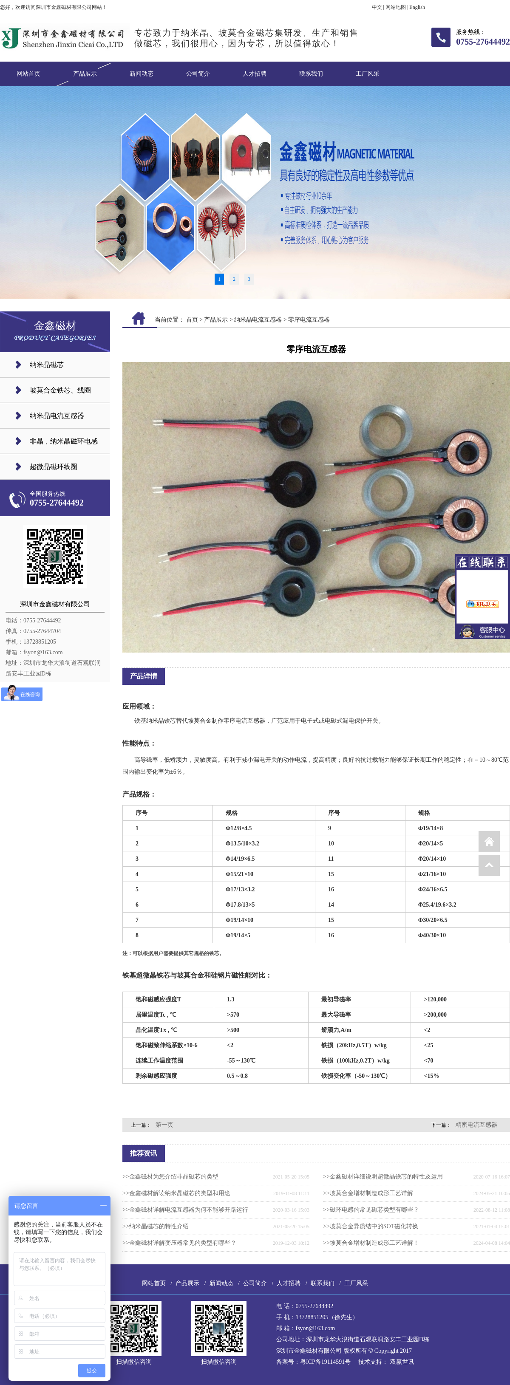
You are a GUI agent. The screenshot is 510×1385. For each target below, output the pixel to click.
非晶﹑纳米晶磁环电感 (64, 441)
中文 (377, 7)
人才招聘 (254, 74)
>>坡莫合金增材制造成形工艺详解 (368, 1193)
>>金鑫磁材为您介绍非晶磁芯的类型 (170, 1176)
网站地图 (395, 7)
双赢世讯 (402, 1362)
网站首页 (28, 74)
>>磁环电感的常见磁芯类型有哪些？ (371, 1210)
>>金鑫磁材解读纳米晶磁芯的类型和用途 (176, 1193)
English (417, 7)
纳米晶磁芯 (47, 364)
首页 (192, 320)
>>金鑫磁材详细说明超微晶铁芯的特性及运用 (383, 1176)
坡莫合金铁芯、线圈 (60, 390)
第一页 (164, 1125)
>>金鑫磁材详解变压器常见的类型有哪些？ (179, 1243)
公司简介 (198, 74)
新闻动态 (141, 74)
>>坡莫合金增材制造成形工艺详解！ (371, 1243)
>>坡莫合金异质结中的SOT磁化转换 (370, 1226)
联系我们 (311, 74)
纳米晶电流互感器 (57, 415)
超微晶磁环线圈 (53, 466)
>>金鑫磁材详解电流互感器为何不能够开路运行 (185, 1210)
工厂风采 (368, 74)
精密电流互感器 (476, 1125)
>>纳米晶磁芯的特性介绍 (155, 1226)
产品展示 (85, 74)
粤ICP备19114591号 (325, 1362)
